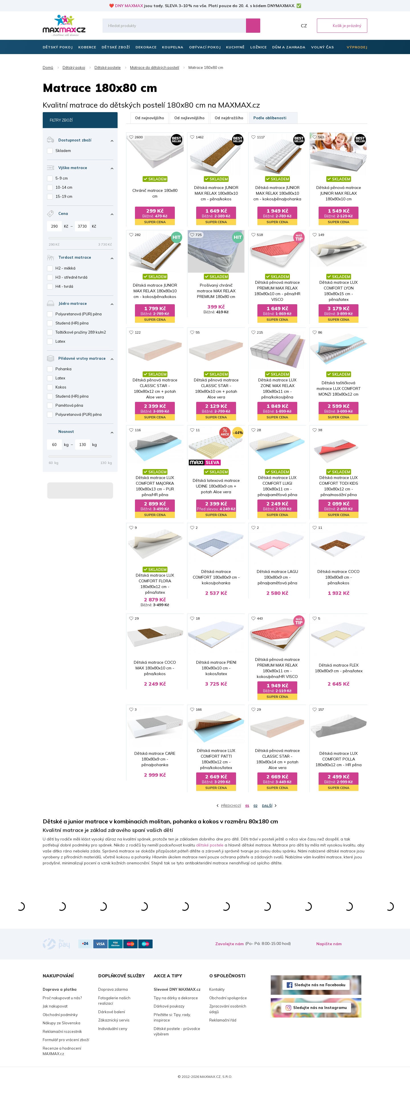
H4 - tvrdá (64, 286)
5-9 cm (62, 178)
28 (259, 431)
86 (320, 333)
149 (321, 235)
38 (320, 431)
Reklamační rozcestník (62, 1053)
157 (321, 724)
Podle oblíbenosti (273, 118)
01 (247, 827)
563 (321, 137)
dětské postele (210, 866)
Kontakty (217, 1011)
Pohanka (63, 369)
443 (260, 626)
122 (138, 333)
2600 (139, 137)
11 (198, 431)
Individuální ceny (112, 1050)
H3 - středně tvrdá (71, 277)
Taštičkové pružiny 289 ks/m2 (81, 332)
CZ (304, 25)
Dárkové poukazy (169, 1028)
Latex (60, 341)
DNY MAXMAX (129, 5)
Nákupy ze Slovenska (61, 1045)
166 (199, 724)
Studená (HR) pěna (72, 323)
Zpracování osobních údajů (227, 1031)
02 (255, 827)
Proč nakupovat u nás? (62, 1019)
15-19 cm (64, 196)
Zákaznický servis (114, 1042)
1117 (261, 137)
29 (137, 626)
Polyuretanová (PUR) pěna (79, 314)
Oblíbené (279, 25)
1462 (200, 137)
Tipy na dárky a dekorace (176, 1019)
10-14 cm (64, 187)
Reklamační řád (222, 1042)
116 (138, 431)
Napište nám (329, 965)
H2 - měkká (65, 268)
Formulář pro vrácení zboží (66, 1061)
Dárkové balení (111, 1033)
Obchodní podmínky (60, 1036)
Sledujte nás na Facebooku (319, 1006)
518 (260, 235)
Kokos (61, 387)
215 (260, 333)
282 (138, 235)
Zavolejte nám (229, 965)
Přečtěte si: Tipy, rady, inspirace (172, 1039)
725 (199, 235)
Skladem (63, 150)
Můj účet (292, 25)
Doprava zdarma (113, 1011)
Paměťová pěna (69, 405)
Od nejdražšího (229, 118)
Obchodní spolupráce (228, 1019)
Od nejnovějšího (149, 118)
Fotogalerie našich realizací (114, 1022)
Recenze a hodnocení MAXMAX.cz (62, 1073)
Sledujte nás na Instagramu (320, 1029)
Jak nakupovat (55, 1028)
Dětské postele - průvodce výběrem (177, 1053)
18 (198, 626)
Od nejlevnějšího (189, 118)
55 (198, 333)
